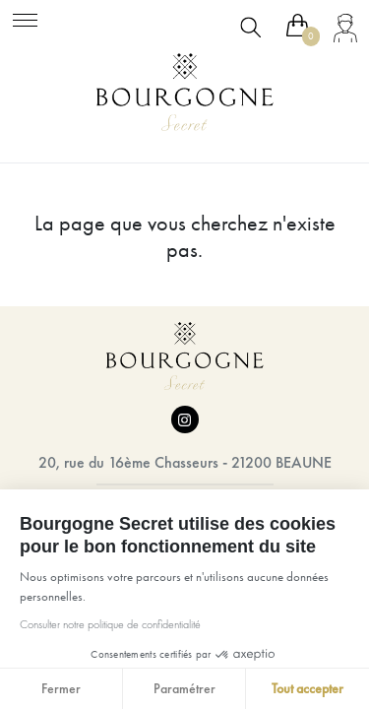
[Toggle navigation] (25, 17)
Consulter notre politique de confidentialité (109, 624)
